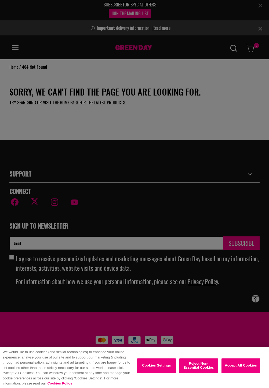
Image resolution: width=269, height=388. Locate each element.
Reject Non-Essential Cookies (198, 368)
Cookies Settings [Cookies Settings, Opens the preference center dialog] (156, 368)
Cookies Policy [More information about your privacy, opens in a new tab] (59, 386)
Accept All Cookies (241, 368)
